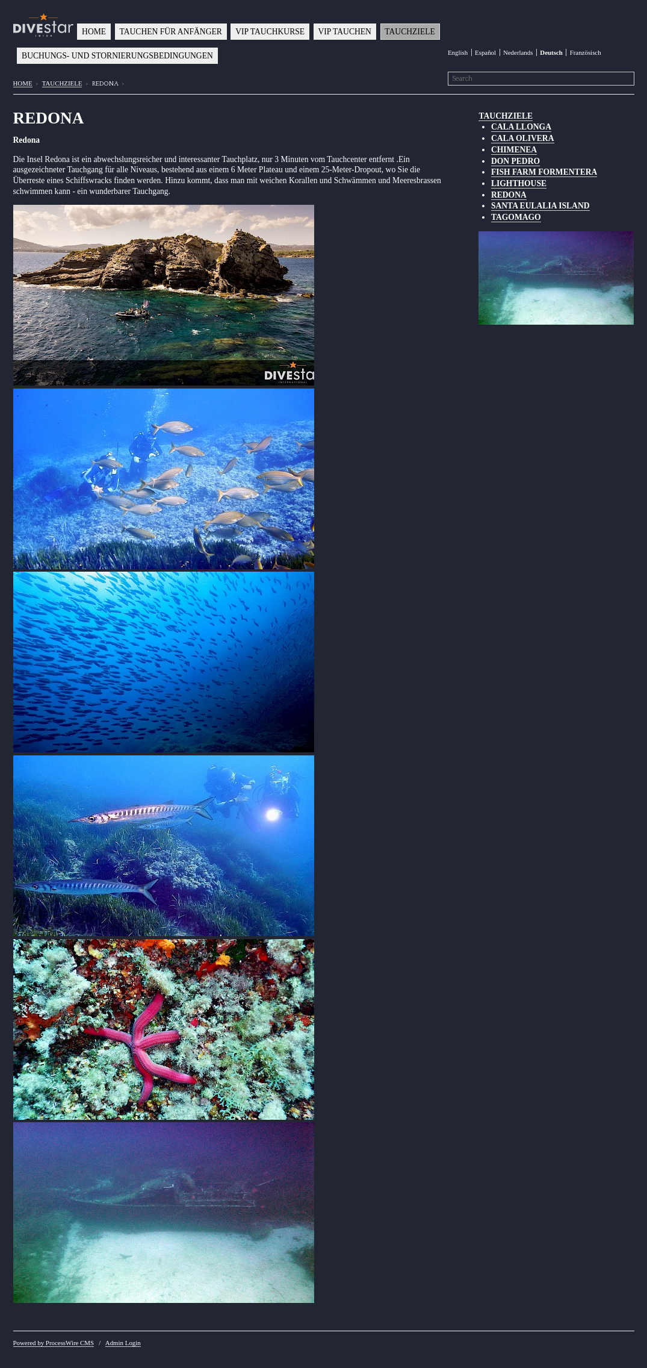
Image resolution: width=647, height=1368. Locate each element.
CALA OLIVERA (522, 138)
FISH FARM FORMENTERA (544, 171)
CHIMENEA (514, 149)
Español (485, 52)
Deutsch (551, 52)
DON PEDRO (515, 161)
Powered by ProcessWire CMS (53, 1342)
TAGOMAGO (516, 217)
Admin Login (123, 1342)
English (458, 52)
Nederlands (518, 52)
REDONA (509, 194)
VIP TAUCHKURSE (270, 31)
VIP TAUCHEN (344, 31)
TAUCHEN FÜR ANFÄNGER (171, 31)
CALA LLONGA (521, 126)
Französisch (585, 52)
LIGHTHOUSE (518, 183)
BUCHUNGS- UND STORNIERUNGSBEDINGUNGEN (117, 55)
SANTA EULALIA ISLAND (540, 205)
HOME (94, 31)
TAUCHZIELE (410, 31)
